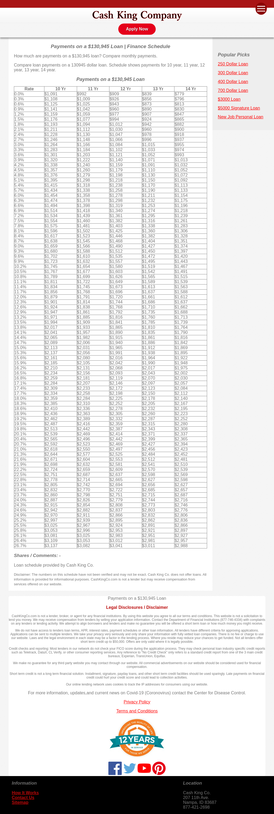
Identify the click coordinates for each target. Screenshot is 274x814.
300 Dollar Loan (233, 73)
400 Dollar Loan (233, 81)
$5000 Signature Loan (239, 108)
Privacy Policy (137, 702)
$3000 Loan (229, 99)
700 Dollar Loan (233, 90)
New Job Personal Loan (240, 117)
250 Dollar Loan (233, 64)
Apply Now (137, 29)
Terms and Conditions (137, 711)
